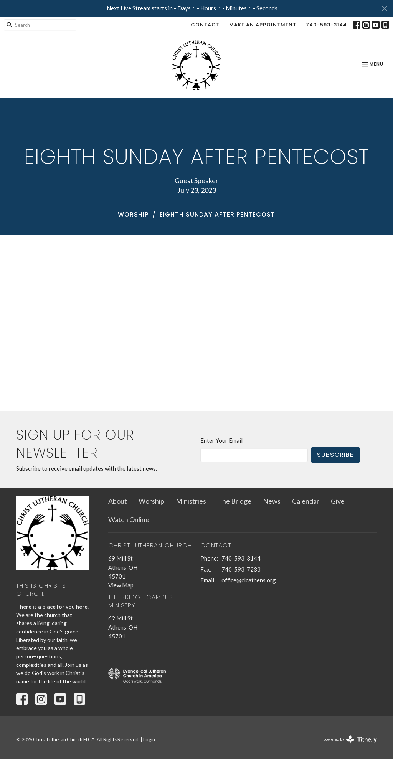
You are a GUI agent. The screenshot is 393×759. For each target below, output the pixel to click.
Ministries (191, 501)
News (272, 501)
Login (149, 739)
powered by (350, 739)
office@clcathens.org (248, 580)
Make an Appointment (262, 24)
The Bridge (234, 501)
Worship (133, 214)
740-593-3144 (326, 24)
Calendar (305, 501)
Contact (205, 24)
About (117, 501)
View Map (121, 585)
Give (338, 501)
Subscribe (335, 454)
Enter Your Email (221, 440)
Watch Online (128, 519)
